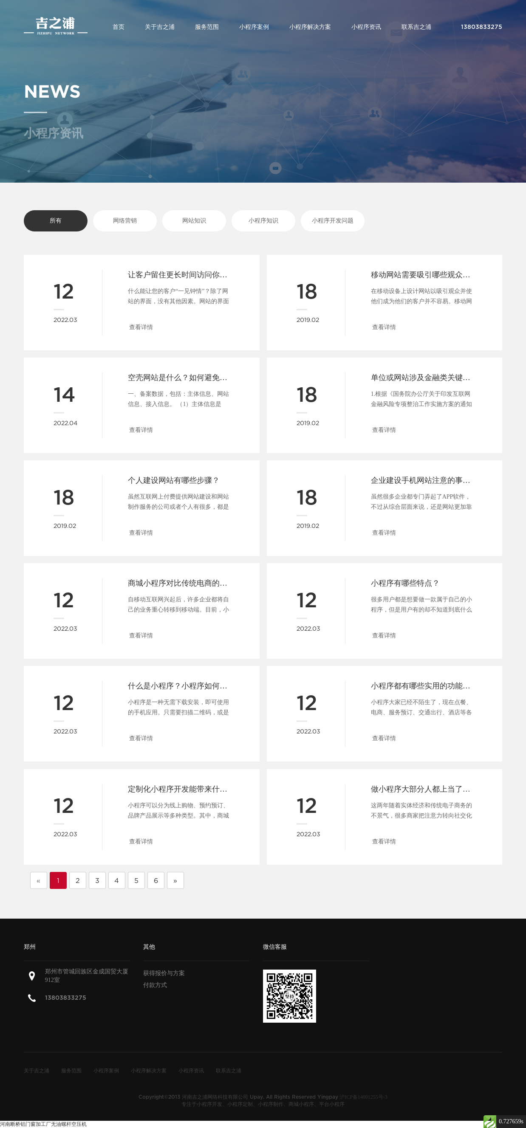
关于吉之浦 (160, 27)
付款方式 (155, 985)
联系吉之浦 (416, 27)
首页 (118, 27)
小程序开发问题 (332, 220)
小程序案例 (254, 27)
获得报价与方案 (164, 973)
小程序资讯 (366, 27)
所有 (56, 220)
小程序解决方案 (310, 27)
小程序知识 (263, 220)
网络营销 (125, 220)
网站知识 (194, 220)
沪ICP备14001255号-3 (363, 1097)
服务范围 (207, 27)
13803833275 (65, 998)
